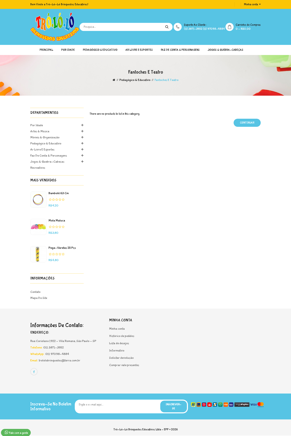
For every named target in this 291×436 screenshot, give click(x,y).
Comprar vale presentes (124, 365)
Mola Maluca (56, 220)
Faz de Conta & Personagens (180, 50)
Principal (46, 50)
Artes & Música (56, 131)
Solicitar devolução (121, 358)
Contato (35, 292)
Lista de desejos (119, 343)
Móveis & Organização (56, 137)
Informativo (116, 350)
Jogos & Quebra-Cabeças (225, 50)
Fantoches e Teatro (166, 80)
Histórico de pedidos (121, 336)
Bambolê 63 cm (58, 193)
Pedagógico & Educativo (100, 50)
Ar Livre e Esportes (139, 50)
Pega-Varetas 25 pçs (62, 248)
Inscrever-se (173, 406)
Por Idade (68, 50)
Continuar (247, 122)
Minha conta (117, 329)
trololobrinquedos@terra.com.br (59, 360)
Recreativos (37, 168)
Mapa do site (38, 298)
